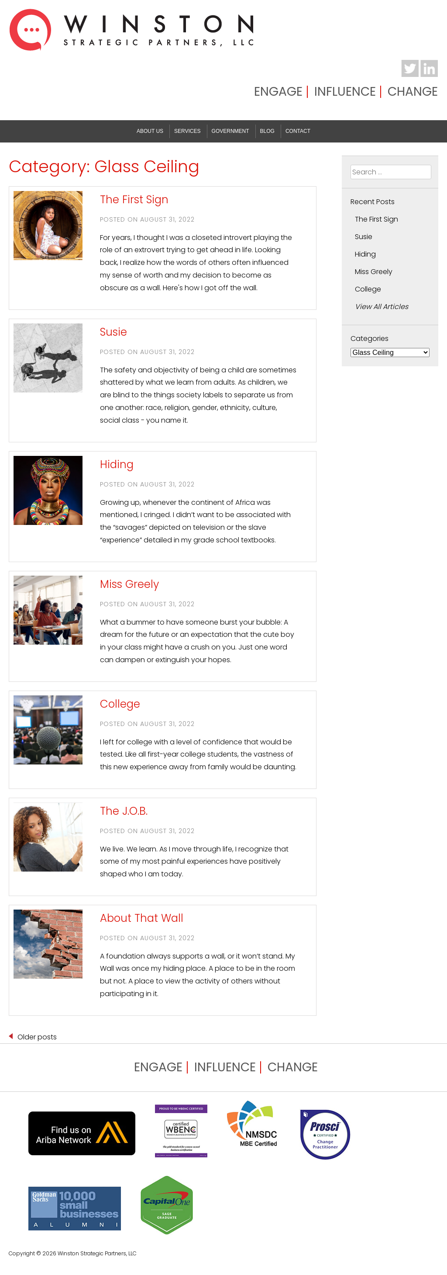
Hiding (117, 464)
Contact (297, 131)
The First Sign (134, 199)
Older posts (37, 1037)
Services (187, 131)
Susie (113, 332)
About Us (150, 131)
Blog (267, 131)
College (120, 704)
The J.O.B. (124, 811)
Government (230, 131)
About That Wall (141, 918)
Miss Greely (129, 584)
